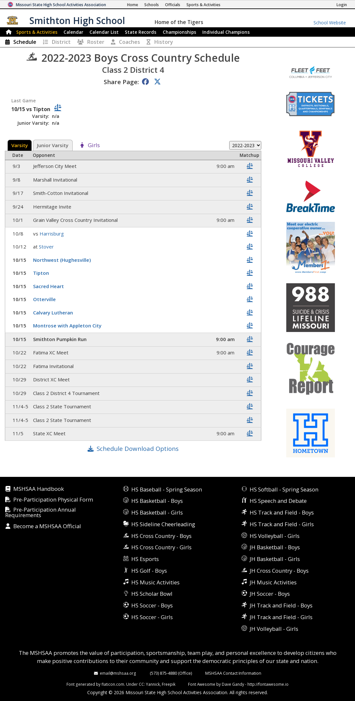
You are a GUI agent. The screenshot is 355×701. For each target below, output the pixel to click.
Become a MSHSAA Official (47, 526)
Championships (179, 32)
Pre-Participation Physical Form (53, 500)
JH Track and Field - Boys (281, 605)
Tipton (41, 273)
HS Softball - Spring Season (284, 489)
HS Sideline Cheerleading (163, 524)
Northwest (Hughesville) (62, 260)
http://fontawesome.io (268, 684)
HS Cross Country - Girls (161, 547)
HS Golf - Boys (149, 570)
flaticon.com (112, 684)
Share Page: (121, 82)
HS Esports (145, 559)
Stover (47, 246)
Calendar (73, 32)
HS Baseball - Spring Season (166, 489)
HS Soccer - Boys (152, 605)
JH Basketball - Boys (275, 547)
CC (141, 684)
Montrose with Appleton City (68, 325)
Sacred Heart (49, 286)
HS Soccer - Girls (152, 617)
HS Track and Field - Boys (282, 512)
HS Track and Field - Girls (282, 524)
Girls (94, 145)
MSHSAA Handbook (38, 489)
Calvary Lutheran (53, 312)
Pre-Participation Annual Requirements (40, 512)
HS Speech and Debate (278, 500)
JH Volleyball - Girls (274, 628)
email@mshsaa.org (118, 673)
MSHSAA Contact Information (233, 673)
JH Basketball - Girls (275, 559)
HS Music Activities (155, 582)
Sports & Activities (36, 32)
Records (140, 32)
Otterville (45, 299)
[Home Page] (132, 4)
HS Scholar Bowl (151, 593)
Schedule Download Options (138, 448)
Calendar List (104, 32)
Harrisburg (52, 233)
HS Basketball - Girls (157, 512)
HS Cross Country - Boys (161, 536)
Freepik (168, 684)
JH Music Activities (273, 582)
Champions (226, 32)
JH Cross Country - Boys (279, 570)
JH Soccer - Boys (270, 593)
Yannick (153, 684)
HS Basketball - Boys (157, 500)
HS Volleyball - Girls (275, 536)
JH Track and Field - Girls (281, 617)
